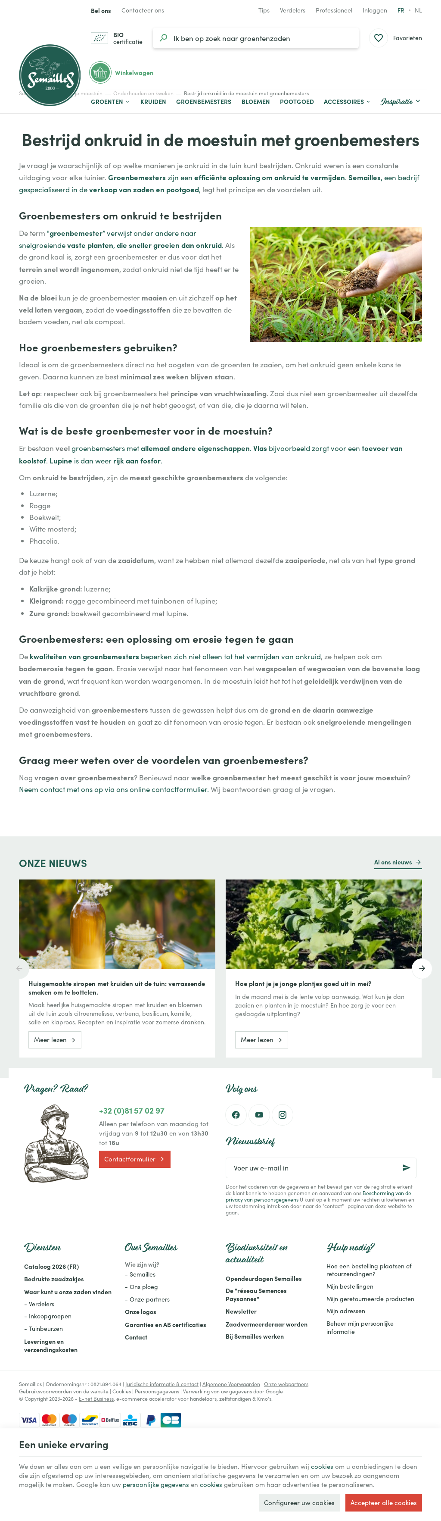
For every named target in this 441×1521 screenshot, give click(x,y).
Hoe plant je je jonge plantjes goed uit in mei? (303, 983)
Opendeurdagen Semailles (264, 1278)
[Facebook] (236, 1115)
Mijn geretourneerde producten (370, 1299)
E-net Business (96, 1398)
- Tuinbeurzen (43, 1328)
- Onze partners (147, 1299)
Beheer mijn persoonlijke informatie (360, 1327)
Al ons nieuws (393, 862)
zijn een (180, 177)
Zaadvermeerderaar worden (266, 1324)
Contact (136, 1337)
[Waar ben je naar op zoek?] (256, 38)
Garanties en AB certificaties (165, 1324)
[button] (347, 102)
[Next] (422, 968)
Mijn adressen (345, 1311)
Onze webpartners (286, 1383)
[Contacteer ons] (142, 10)
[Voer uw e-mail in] (321, 1168)
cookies (322, 1466)
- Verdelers (39, 1304)
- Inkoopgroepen (47, 1316)
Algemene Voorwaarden (231, 1383)
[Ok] (406, 1168)
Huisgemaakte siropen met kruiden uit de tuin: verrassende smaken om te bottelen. (116, 987)
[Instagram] (282, 1115)
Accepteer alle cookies (384, 1502)
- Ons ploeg (141, 1287)
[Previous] (19, 968)
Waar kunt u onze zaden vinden (68, 1291)
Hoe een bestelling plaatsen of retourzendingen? (369, 1270)
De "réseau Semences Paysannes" (256, 1294)
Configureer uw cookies (299, 1502)
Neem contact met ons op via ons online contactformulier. (114, 789)
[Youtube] (259, 1115)
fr (401, 10)
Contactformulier (134, 1159)
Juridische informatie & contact (162, 1383)
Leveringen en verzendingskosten (51, 1345)
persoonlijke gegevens (156, 1484)
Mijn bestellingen (349, 1286)
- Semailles (140, 1274)
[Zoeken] (163, 38)
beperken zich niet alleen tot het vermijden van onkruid (175, 656)
